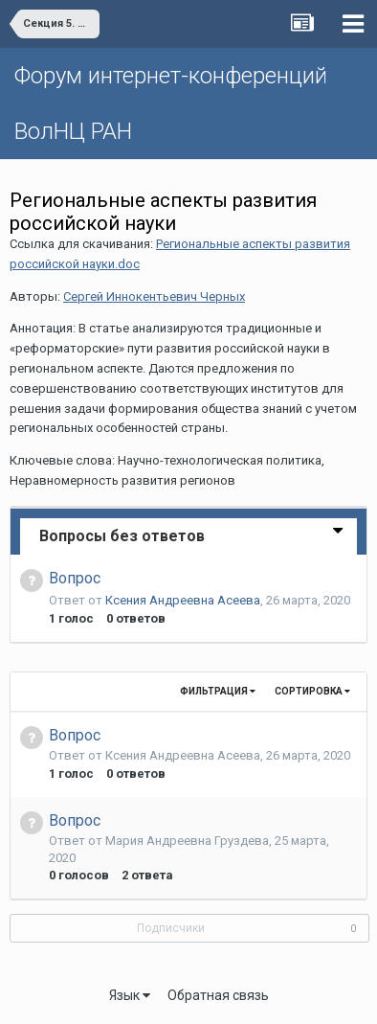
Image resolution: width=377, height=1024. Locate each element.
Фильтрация (217, 691)
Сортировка (312, 691)
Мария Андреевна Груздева (187, 840)
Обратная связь (218, 995)
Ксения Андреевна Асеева (182, 600)
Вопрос (74, 578)
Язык (129, 995)
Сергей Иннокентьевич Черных (154, 296)
